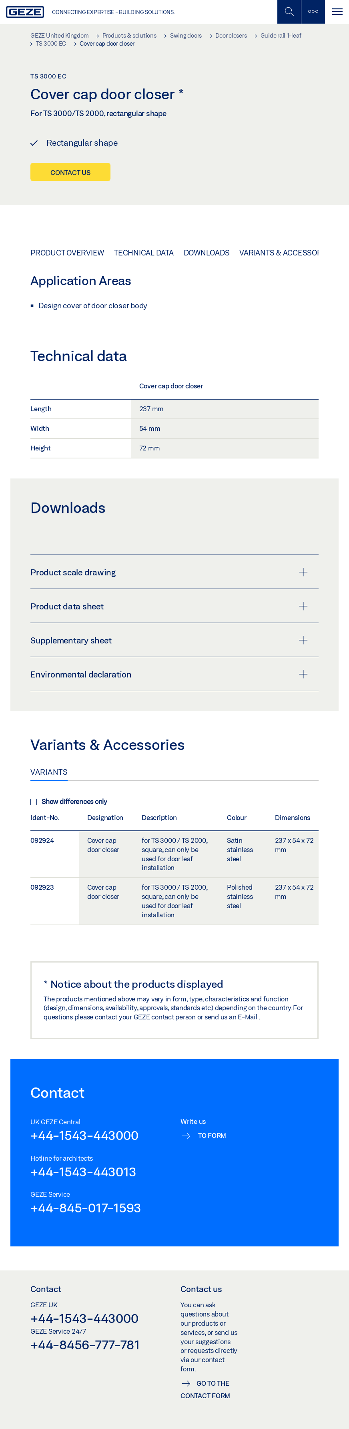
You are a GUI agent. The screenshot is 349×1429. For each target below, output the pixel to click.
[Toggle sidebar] (313, 12)
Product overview (67, 252)
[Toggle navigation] (337, 12)
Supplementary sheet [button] (169, 640)
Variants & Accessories (286, 252)
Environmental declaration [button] (169, 674)
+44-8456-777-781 (85, 1344)
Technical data (144, 252)
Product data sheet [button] (169, 606)
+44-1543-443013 (83, 1171)
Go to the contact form (205, 1389)
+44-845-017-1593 (85, 1207)
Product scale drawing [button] (169, 572)
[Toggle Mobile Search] (289, 12)
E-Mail (248, 1017)
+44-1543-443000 (84, 1135)
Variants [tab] (49, 772)
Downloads (207, 252)
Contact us (70, 172)
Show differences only (68, 801)
